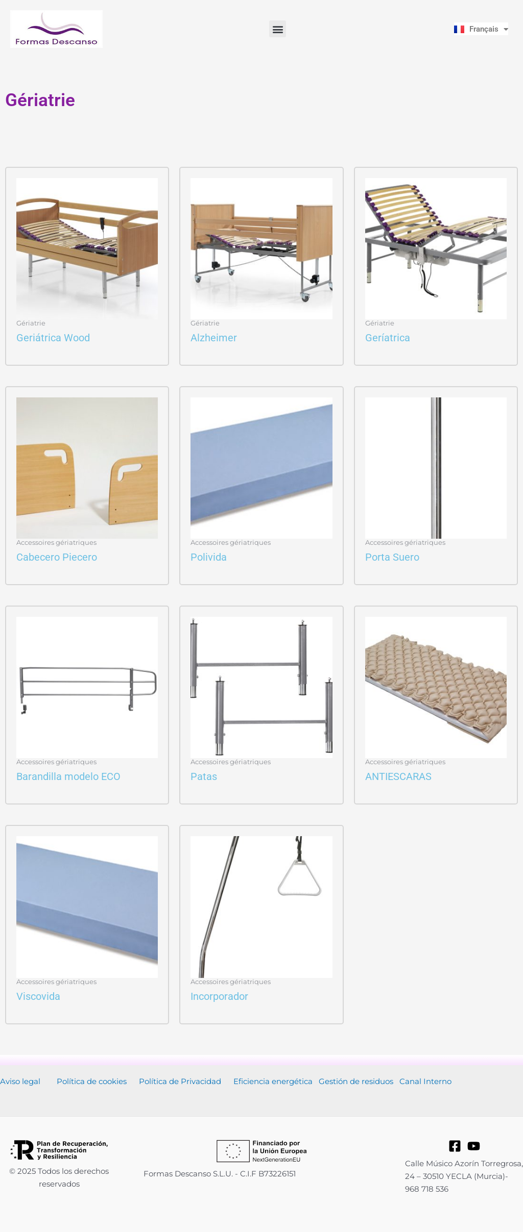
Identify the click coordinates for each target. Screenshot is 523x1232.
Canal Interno (425, 1081)
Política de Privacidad (180, 1081)
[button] (277, 28)
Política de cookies (92, 1081)
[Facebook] (454, 1146)
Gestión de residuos (356, 1081)
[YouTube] (473, 1146)
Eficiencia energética (273, 1081)
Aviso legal (20, 1081)
